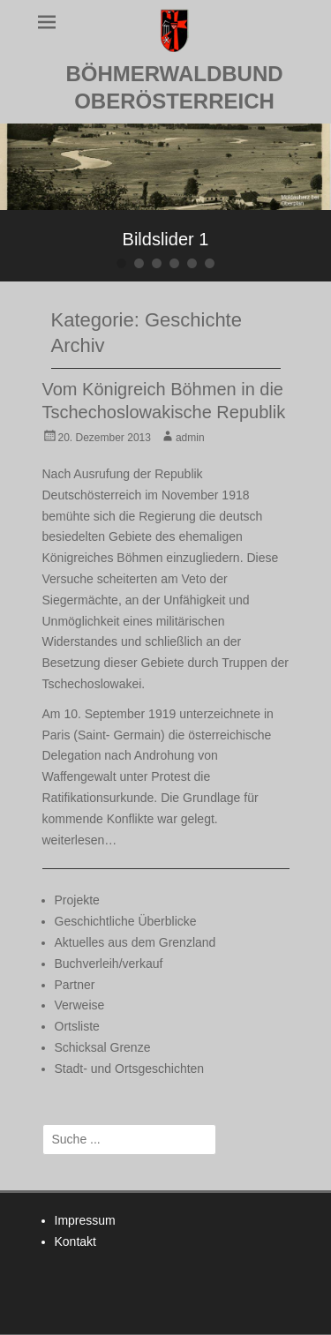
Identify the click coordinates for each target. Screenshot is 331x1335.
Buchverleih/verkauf (109, 963)
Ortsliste (77, 1026)
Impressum (85, 1220)
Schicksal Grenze (103, 1047)
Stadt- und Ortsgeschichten (130, 1068)
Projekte (77, 900)
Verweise (80, 1005)
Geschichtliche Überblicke (126, 921)
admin (190, 437)
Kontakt (75, 1241)
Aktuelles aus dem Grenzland (135, 942)
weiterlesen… (79, 840)
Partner (75, 985)
